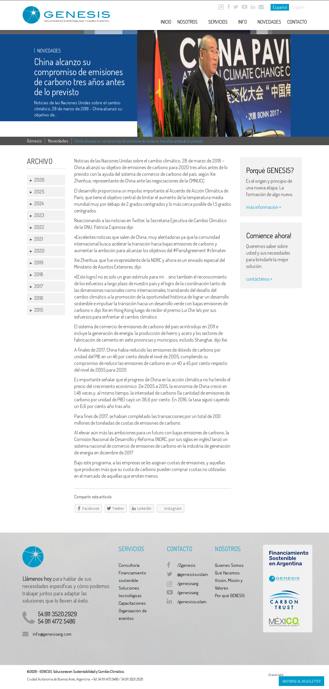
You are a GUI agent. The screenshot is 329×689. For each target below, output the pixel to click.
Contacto (297, 22)
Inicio (166, 22)
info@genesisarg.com (52, 634)
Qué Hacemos (227, 573)
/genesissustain (191, 601)
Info (242, 22)
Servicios (218, 22)
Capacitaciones (132, 603)
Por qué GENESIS (230, 595)
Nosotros (187, 22)
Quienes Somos (229, 565)
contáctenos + (259, 279)
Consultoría (129, 565)
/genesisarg (187, 583)
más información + (263, 207)
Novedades (269, 22)
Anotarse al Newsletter (301, 681)
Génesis (34, 141)
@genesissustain (192, 574)
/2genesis (186, 565)
